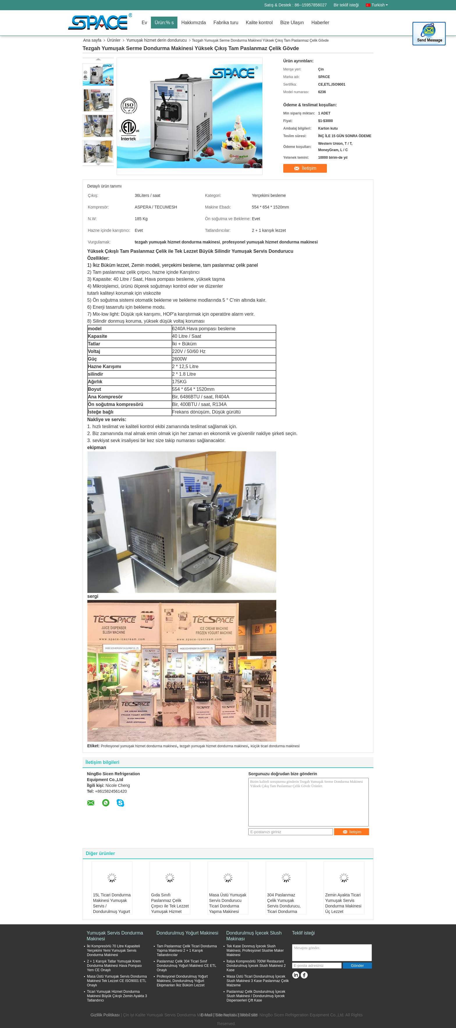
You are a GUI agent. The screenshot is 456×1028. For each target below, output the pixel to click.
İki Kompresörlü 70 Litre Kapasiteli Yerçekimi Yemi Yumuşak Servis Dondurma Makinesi (113, 950)
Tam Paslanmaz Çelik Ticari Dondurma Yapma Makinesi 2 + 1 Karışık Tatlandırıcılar (187, 950)
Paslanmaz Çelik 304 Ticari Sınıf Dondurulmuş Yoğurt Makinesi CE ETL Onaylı (186, 965)
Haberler (320, 22)
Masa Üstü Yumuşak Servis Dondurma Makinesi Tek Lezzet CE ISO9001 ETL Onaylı (117, 980)
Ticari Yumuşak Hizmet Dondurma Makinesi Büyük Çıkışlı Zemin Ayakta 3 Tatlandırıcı (117, 996)
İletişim (309, 168)
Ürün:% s (164, 22)
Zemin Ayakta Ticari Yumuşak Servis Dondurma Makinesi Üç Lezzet (343, 903)
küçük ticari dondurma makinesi (275, 746)
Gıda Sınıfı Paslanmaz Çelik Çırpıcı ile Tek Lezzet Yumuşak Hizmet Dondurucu (170, 906)
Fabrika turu (225, 22)
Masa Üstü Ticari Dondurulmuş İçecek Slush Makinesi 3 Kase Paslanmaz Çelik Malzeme (258, 980)
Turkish (380, 5)
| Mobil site (248, 1015)
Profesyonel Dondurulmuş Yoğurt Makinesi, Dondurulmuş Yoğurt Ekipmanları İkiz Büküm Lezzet (182, 980)
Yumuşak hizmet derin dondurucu (156, 40)
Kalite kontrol (259, 22)
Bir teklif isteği (346, 5)
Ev (144, 22)
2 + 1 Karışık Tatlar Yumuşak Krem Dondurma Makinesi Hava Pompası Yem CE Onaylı (114, 965)
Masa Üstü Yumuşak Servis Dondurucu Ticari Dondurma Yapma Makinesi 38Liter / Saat (227, 906)
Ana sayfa (92, 40)
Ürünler (113, 40)
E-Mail (206, 1015)
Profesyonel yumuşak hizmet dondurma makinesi (139, 746)
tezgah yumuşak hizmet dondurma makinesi (214, 746)
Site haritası (226, 1015)
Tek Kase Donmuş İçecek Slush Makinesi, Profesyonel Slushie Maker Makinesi (255, 950)
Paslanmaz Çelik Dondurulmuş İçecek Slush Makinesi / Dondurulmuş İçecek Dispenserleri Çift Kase (256, 996)
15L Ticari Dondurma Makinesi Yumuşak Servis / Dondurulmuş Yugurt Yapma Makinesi (112, 906)
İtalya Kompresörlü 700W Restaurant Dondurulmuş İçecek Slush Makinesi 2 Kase (256, 965)
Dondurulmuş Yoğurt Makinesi (187, 932)
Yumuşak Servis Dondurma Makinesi (115, 935)
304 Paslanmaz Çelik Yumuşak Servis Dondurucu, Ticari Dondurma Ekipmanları (284, 906)
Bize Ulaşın (292, 22)
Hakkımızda (193, 22)
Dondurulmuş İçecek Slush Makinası (254, 935)
